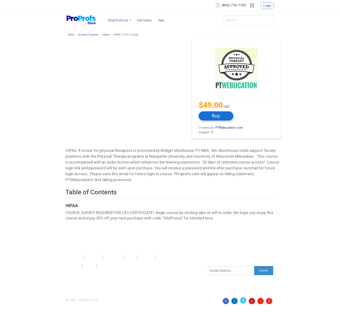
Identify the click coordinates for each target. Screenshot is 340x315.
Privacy (74, 266)
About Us (93, 257)
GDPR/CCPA (108, 266)
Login (267, 6)
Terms (89, 266)
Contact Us (113, 257)
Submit (263, 270)
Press (131, 257)
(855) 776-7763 (234, 5)
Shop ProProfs (119, 20)
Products (75, 257)
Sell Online (144, 20)
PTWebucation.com (229, 127)
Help (161, 20)
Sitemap (146, 257)
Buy (216, 116)
